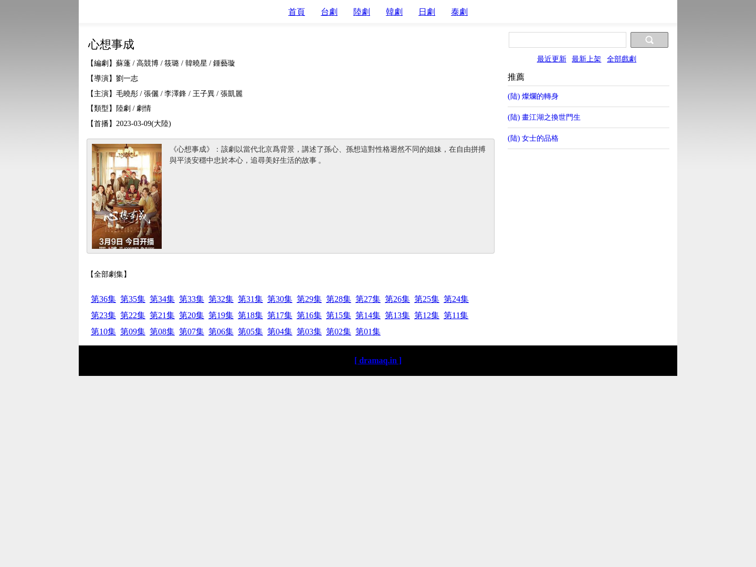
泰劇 (459, 11)
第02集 (338, 331)
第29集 (309, 299)
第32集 (221, 299)
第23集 (103, 315)
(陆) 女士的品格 (533, 138)
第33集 (191, 299)
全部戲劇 (621, 59)
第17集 (279, 315)
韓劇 (394, 11)
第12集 (426, 315)
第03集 (309, 331)
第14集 (368, 315)
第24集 (456, 299)
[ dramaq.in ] (378, 360)
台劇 (329, 11)
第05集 (250, 331)
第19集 (221, 315)
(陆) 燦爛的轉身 (533, 96)
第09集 (132, 331)
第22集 (132, 315)
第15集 (338, 315)
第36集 (103, 299)
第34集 (162, 299)
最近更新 (551, 59)
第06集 (221, 331)
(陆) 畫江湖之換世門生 (544, 117)
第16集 (309, 315)
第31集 (250, 299)
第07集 (191, 331)
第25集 (426, 299)
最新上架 (586, 59)
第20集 (191, 315)
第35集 (132, 299)
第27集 (368, 299)
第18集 (250, 315)
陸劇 (361, 11)
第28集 (338, 299)
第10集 (103, 331)
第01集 (368, 331)
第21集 (162, 315)
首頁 (296, 11)
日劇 (426, 11)
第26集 (397, 299)
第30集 (279, 299)
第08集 (162, 331)
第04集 (279, 331)
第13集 (397, 315)
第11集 (456, 315)
